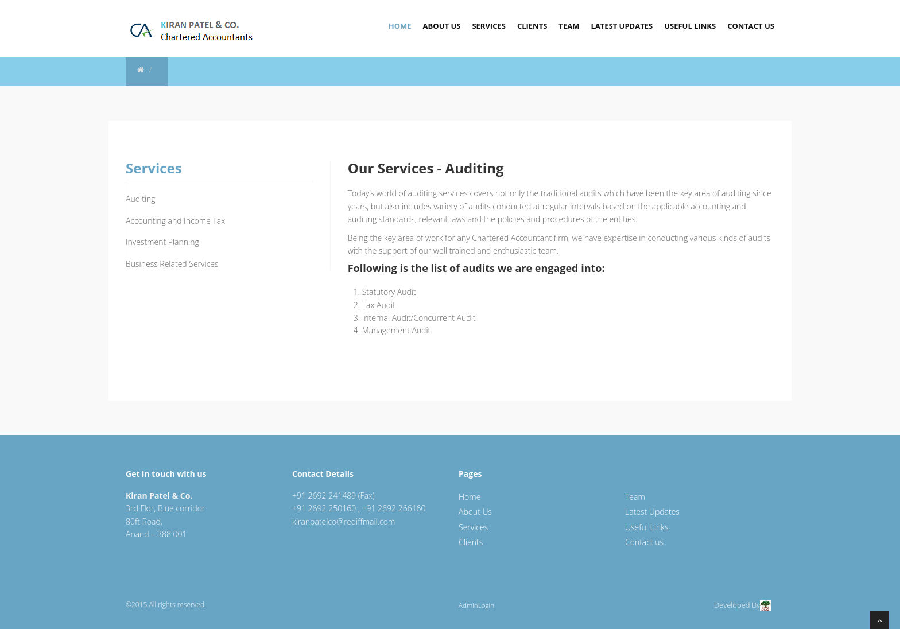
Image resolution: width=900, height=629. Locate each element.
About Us (442, 26)
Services (489, 26)
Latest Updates (622, 26)
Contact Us (750, 26)
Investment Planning (162, 241)
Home (400, 26)
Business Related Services (172, 263)
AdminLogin (476, 605)
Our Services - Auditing (426, 167)
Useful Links (690, 26)
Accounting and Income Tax (175, 220)
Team (568, 26)
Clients (532, 26)
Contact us (644, 542)
